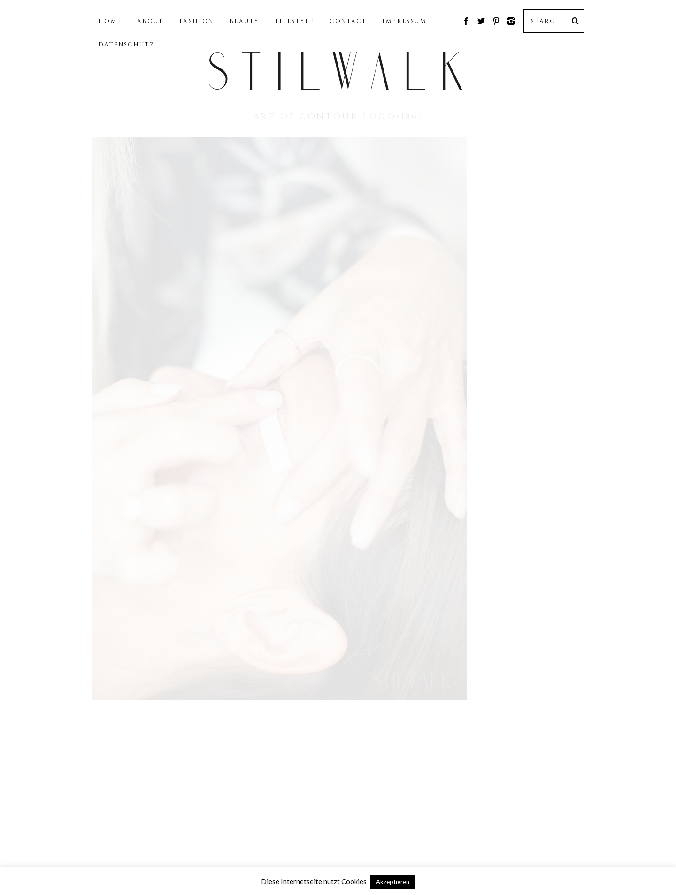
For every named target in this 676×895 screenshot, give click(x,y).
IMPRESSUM (404, 21)
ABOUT (150, 21)
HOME (110, 21)
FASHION (196, 21)
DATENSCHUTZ (126, 44)
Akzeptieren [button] (392, 882)
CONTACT (348, 21)
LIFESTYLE (295, 21)
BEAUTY (244, 21)
